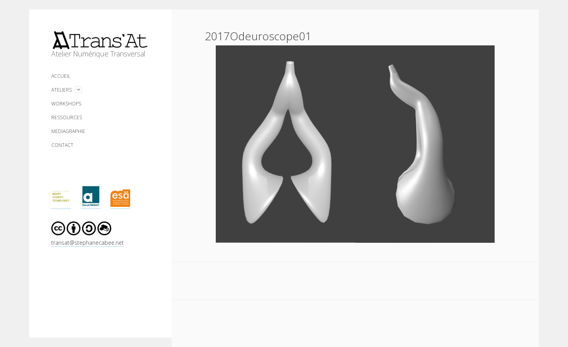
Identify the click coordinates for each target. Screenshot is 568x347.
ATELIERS (61, 89)
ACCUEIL (60, 76)
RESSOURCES (66, 117)
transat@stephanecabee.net (87, 242)
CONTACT (62, 145)
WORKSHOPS (66, 103)
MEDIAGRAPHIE (68, 131)
